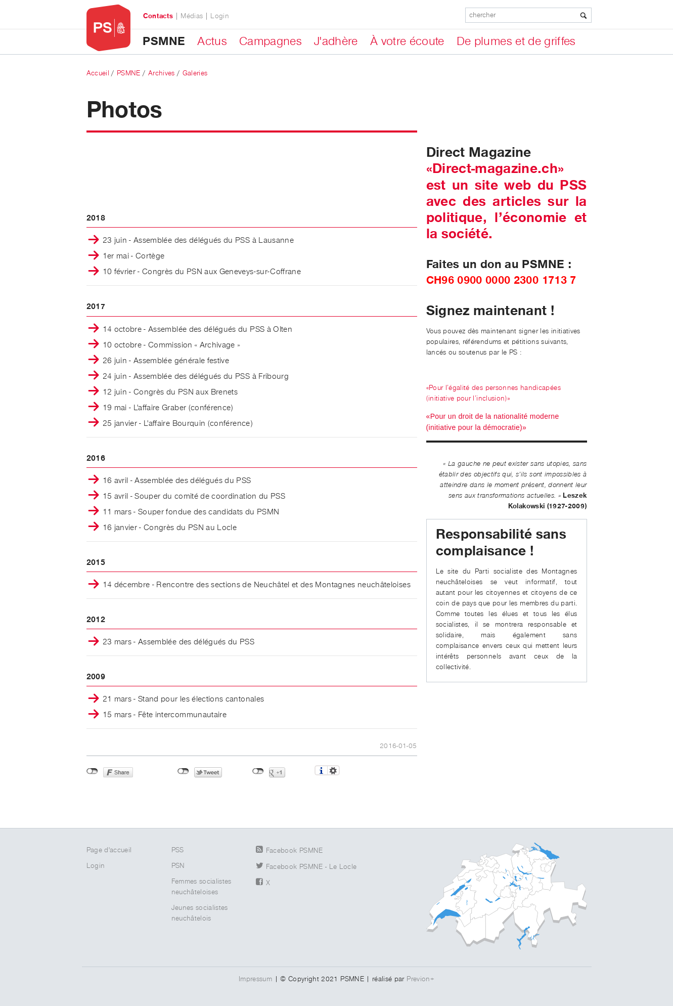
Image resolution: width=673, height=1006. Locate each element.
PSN (178, 865)
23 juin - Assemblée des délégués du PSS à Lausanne (198, 241)
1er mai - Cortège (134, 256)
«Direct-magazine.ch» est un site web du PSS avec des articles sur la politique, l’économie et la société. (506, 201)
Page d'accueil (109, 850)
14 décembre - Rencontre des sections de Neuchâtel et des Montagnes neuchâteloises (257, 585)
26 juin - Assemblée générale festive (166, 361)
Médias (192, 16)
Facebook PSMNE (294, 850)
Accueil (97, 73)
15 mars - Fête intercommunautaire (165, 715)
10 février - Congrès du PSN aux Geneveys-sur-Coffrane (202, 272)
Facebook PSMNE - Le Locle (311, 866)
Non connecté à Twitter (183, 771)
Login (219, 16)
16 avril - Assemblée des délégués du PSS (177, 481)
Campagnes (270, 41)
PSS (177, 850)
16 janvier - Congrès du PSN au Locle (170, 528)
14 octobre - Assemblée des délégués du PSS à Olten (198, 330)
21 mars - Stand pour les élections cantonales (183, 699)
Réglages (333, 770)
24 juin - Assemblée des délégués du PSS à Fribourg (196, 377)
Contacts (158, 16)
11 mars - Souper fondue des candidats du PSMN (191, 512)
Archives (161, 73)
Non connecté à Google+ (258, 771)
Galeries (195, 73)
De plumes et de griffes (516, 41)
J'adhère (336, 41)
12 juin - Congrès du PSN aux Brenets (170, 392)
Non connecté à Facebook (92, 771)
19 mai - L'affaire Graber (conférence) (168, 408)
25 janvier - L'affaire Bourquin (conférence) (177, 424)
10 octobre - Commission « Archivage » (172, 345)
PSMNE (164, 41)
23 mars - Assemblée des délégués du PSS (179, 642)
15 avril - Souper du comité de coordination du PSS (194, 497)
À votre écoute (407, 41)
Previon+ (420, 979)
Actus (212, 41)
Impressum (255, 979)
